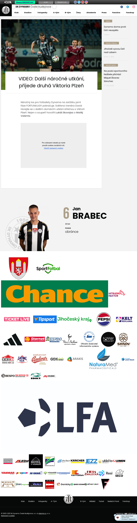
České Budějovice (33, 6)
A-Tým (54, 501)
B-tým (68, 12)
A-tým (56, 12)
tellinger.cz (132, 513)
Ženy (78, 12)
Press (104, 12)
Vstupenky (42, 12)
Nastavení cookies (8, 516)
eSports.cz (42, 513)
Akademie (91, 12)
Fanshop (130, 12)
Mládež (92, 501)
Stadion (27, 12)
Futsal (101, 501)
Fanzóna (116, 12)
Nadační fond (113, 501)
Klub (16, 12)
